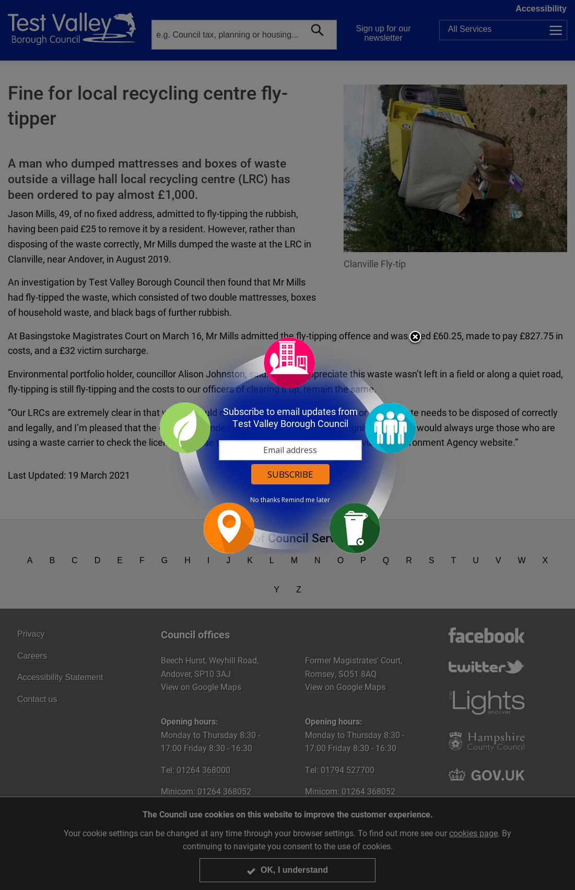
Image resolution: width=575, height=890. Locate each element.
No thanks (265, 500)
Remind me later (305, 500)
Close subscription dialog (415, 338)
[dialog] (288, 445)
